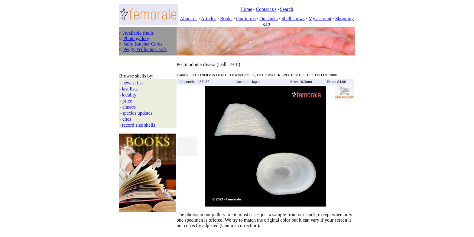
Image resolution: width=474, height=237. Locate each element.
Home (246, 9)
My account (319, 18)
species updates (137, 106)
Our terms (245, 18)
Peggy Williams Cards (145, 49)
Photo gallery (136, 38)
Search (286, 9)
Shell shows (293, 18)
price (127, 94)
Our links (268, 18)
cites (126, 112)
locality (129, 88)
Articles (208, 18)
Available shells (138, 33)
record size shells (138, 118)
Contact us (266, 9)
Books (226, 18)
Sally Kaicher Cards (142, 43)
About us (188, 18)
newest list (132, 76)
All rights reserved (161, 228)
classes (129, 100)
